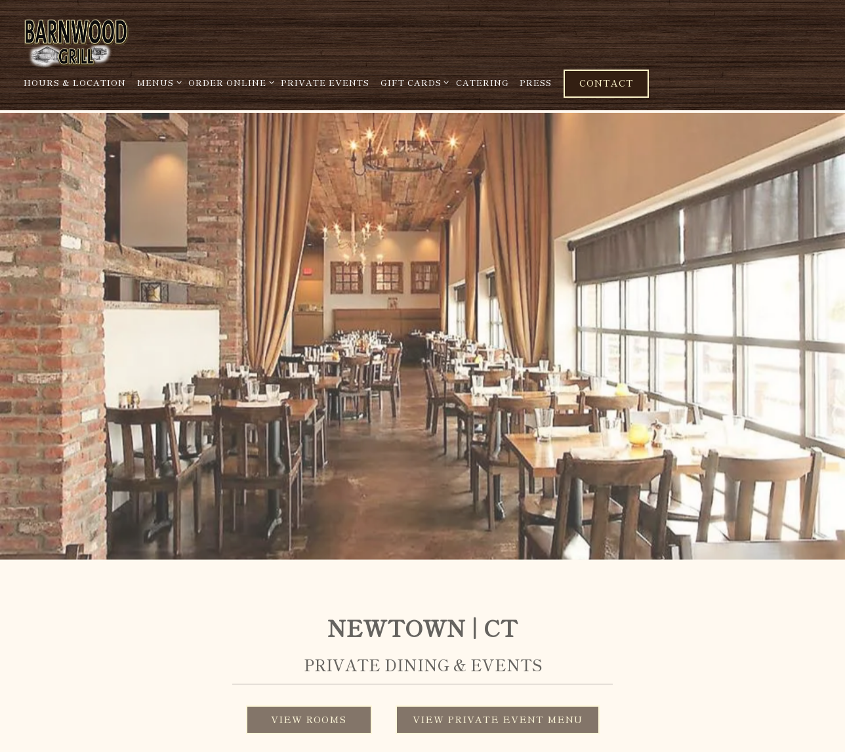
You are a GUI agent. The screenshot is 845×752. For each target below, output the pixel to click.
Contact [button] (606, 82)
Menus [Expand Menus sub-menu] (157, 82)
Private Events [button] (325, 82)
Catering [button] (482, 82)
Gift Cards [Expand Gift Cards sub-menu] (412, 82)
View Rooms (308, 704)
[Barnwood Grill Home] (108, 40)
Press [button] (536, 82)
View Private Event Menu (498, 704)
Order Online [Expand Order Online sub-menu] (229, 82)
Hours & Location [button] (75, 82)
